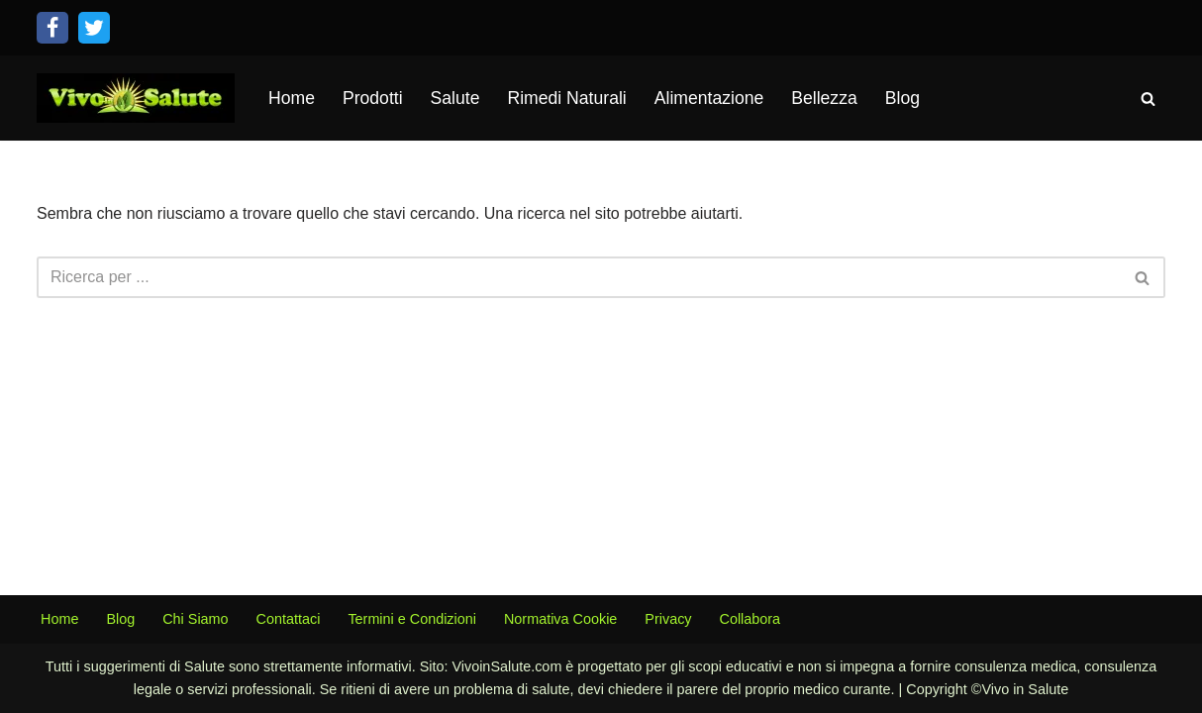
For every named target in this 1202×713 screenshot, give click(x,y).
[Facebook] (52, 28)
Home (291, 98)
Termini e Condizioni (412, 619)
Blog (902, 98)
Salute (455, 98)
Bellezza (824, 98)
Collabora (750, 619)
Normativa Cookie (560, 619)
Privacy (668, 619)
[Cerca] (1148, 98)
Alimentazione (709, 98)
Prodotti (373, 98)
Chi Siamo (195, 619)
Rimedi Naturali (566, 98)
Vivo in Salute (1024, 689)
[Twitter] (94, 28)
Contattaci (288, 619)
